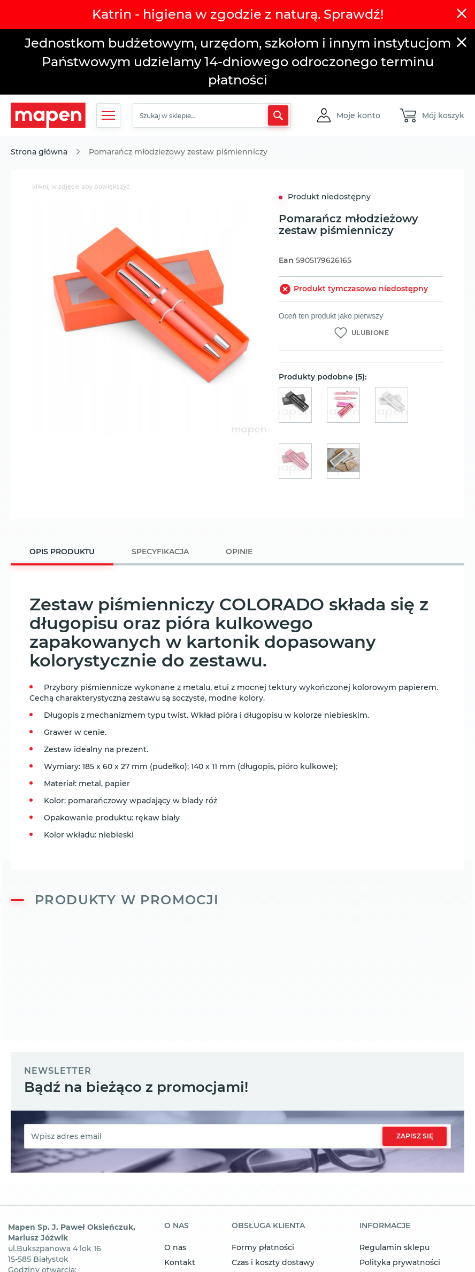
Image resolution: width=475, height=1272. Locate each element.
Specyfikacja (160, 551)
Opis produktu (62, 551)
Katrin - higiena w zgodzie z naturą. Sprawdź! (238, 14)
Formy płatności (263, 1247)
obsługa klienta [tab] (268, 1226)
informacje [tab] (384, 1226)
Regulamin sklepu (394, 1247)
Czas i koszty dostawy (273, 1262)
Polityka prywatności (399, 1262)
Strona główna (39, 152)
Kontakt (179, 1262)
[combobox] (212, 115)
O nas (175, 1247)
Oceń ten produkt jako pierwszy (331, 316)
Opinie (239, 551)
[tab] (62, 552)
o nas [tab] (176, 1226)
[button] (358, 115)
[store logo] (48, 115)
